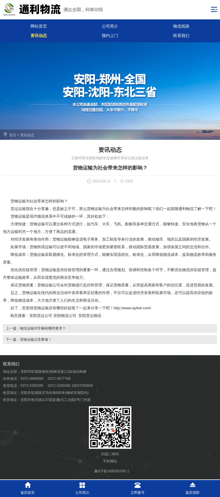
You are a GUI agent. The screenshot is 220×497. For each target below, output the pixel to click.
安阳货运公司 (40, 315)
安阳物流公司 (64, 315)
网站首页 (39, 26)
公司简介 (110, 26)
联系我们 (181, 35)
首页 (12, 135)
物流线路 (181, 26)
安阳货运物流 (89, 315)
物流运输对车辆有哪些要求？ (43, 328)
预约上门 (110, 35)
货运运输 (18, 208)
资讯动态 (39, 35)
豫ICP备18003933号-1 (111, 471)
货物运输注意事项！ (36, 340)
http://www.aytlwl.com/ (132, 308)
